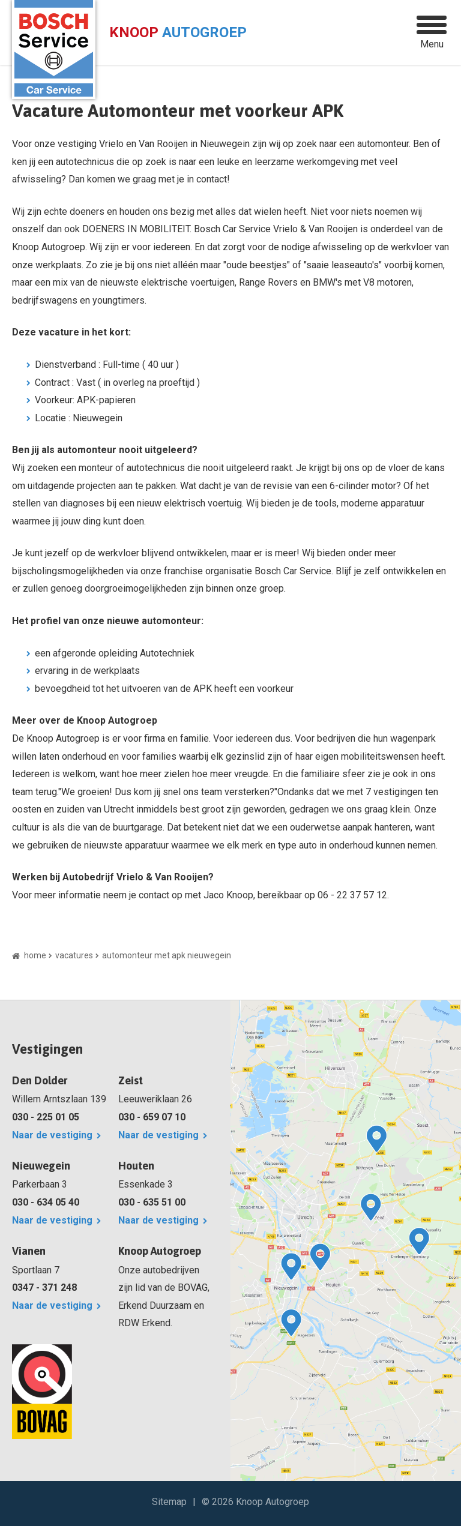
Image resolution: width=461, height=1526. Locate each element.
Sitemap (169, 1501)
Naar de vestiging (52, 1135)
